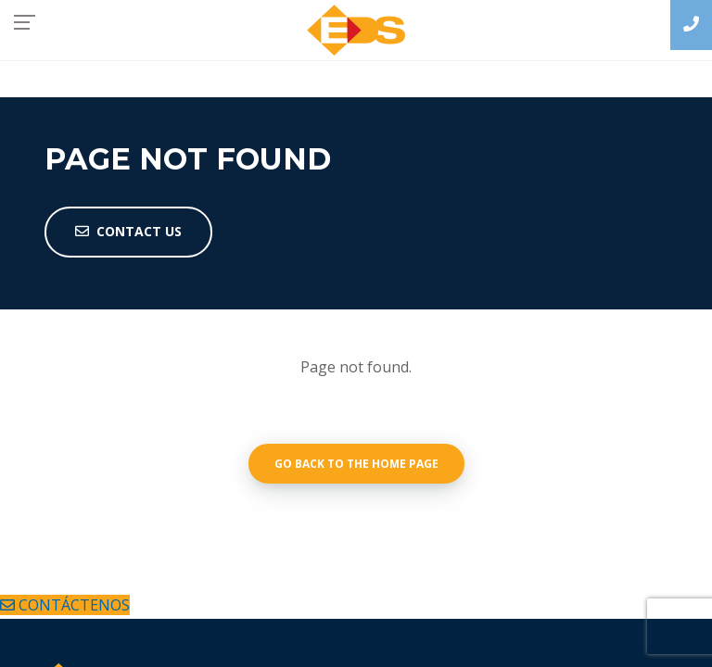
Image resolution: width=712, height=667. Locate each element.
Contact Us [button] (128, 231)
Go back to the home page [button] (356, 464)
